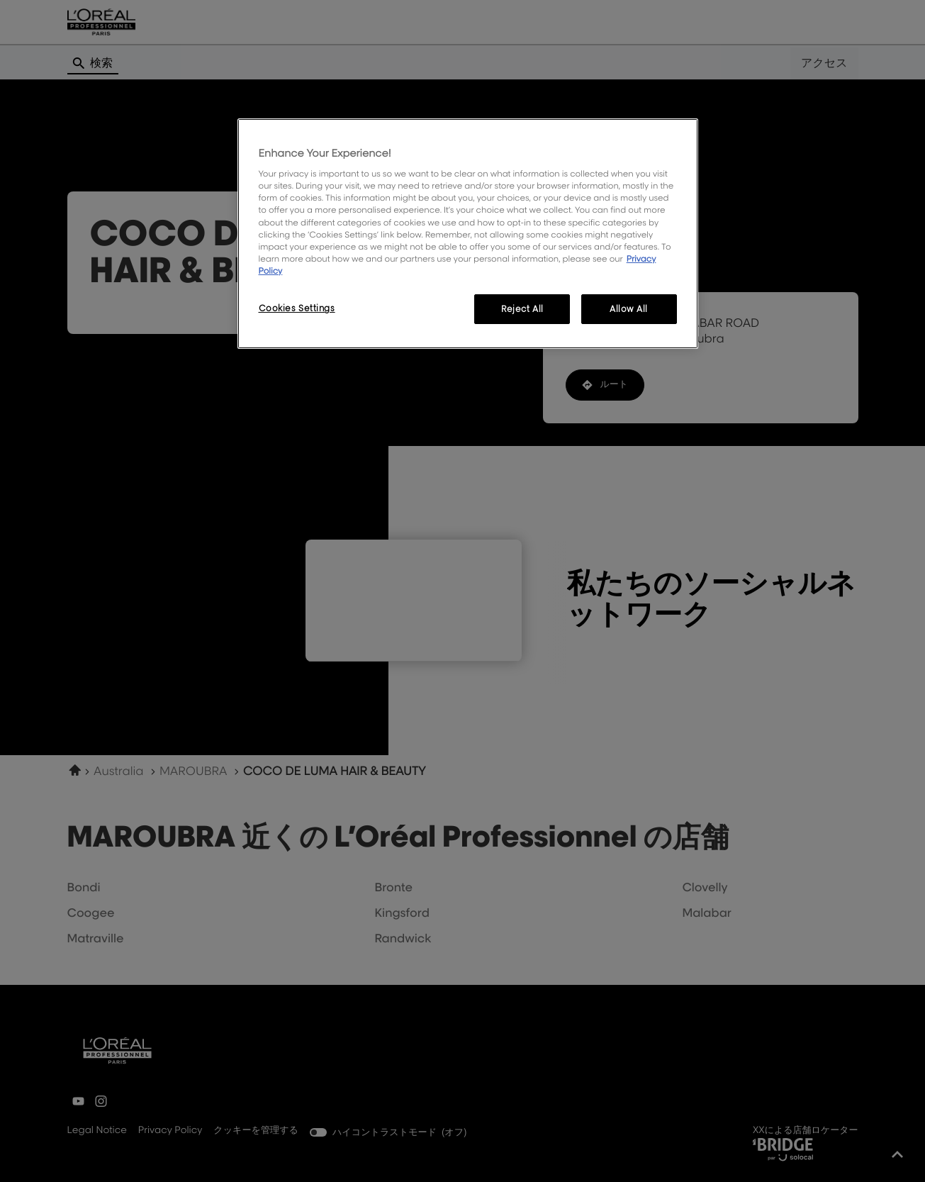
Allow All (629, 308)
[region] (467, 233)
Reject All (522, 308)
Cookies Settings (297, 308)
